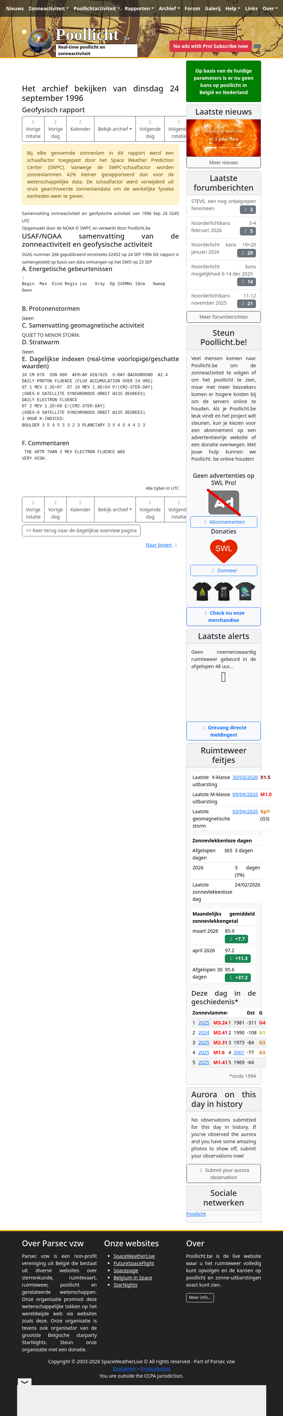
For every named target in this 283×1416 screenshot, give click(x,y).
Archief (167, 8)
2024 (203, 1032)
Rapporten (137, 8)
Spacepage (126, 1270)
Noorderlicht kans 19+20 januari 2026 (223, 249)
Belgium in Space (133, 1277)
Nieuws (15, 8)
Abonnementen (224, 522)
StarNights (126, 1284)
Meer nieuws (223, 162)
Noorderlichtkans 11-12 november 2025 (223, 300)
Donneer (223, 570)
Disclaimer (125, 1368)
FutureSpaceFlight (134, 1263)
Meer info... (200, 1297)
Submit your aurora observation (223, 1174)
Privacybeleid (155, 1368)
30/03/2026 (245, 777)
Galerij (213, 8)
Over (268, 8)
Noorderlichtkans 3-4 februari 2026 (223, 227)
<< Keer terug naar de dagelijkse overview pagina (81, 530)
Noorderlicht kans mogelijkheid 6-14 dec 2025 (223, 274)
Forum (192, 8)
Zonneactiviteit (47, 8)
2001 (239, 1052)
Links (251, 8)
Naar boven (162, 544)
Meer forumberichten (224, 317)
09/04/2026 (245, 794)
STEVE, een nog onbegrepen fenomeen (223, 206)
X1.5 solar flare (223, 139)
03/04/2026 (245, 811)
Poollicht (196, 1214)
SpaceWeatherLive (134, 1256)
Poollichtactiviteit (95, 8)
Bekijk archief (113, 129)
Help (231, 8)
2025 (203, 1022)
